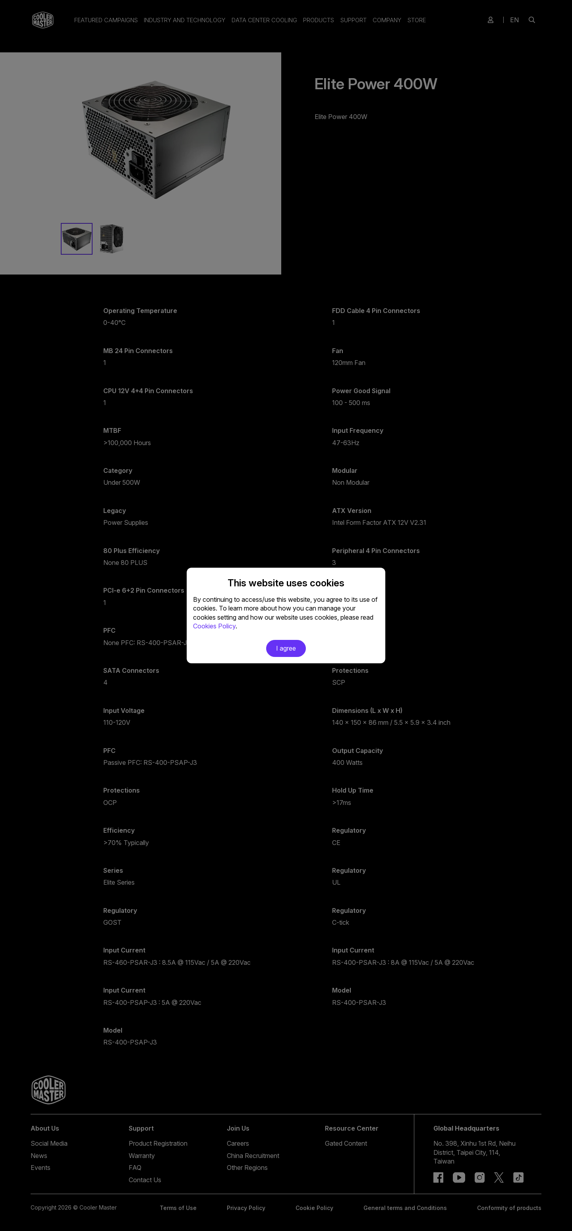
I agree (286, 648)
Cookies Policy (214, 626)
